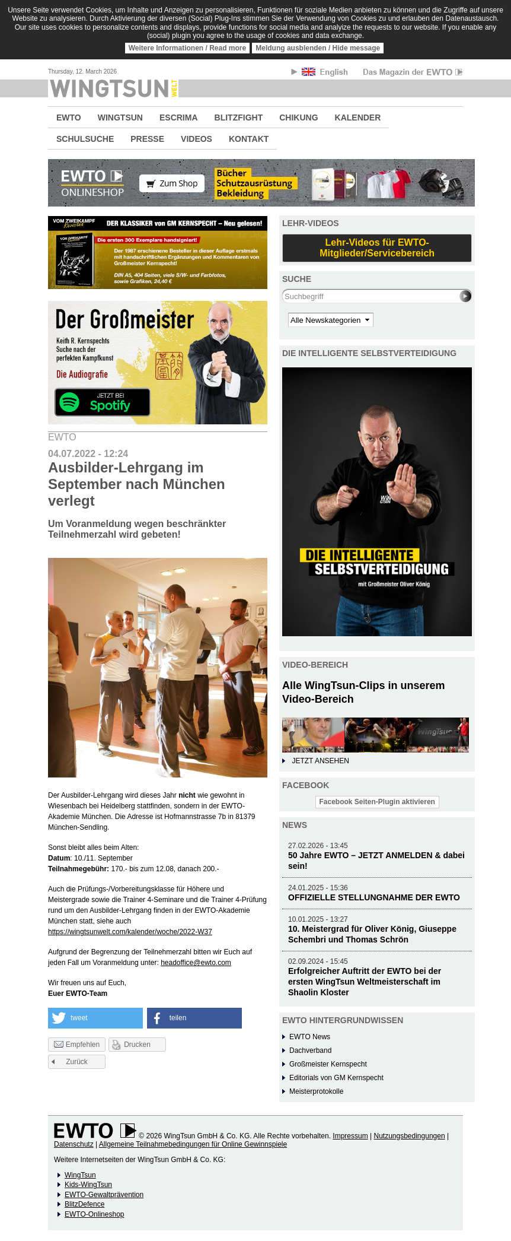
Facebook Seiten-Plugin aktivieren (377, 802)
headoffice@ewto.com (196, 962)
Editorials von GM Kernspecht (336, 1078)
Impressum (350, 1136)
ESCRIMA (178, 117)
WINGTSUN (120, 117)
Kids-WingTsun (88, 1184)
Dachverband (310, 1050)
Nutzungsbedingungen (409, 1136)
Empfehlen (77, 1045)
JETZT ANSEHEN (320, 761)
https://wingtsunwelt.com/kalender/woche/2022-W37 (130, 932)
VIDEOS (196, 139)
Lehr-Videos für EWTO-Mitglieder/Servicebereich (377, 247)
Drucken (137, 1044)
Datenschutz (74, 1144)
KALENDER (358, 117)
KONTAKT (249, 139)
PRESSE (147, 139)
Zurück (77, 1062)
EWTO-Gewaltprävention (104, 1195)
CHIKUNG (298, 117)
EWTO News (309, 1037)
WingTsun (80, 1175)
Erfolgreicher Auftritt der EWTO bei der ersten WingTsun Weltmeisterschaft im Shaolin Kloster (364, 981)
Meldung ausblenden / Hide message (318, 48)
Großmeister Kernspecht (328, 1064)
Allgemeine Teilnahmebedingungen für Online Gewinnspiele (193, 1144)
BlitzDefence (84, 1204)
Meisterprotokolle (316, 1091)
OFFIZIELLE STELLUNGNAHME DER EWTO (374, 897)
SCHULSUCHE (85, 139)
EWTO (68, 117)
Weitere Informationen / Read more (188, 48)
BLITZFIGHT (239, 117)
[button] (95, 1018)
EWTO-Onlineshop (94, 1214)
